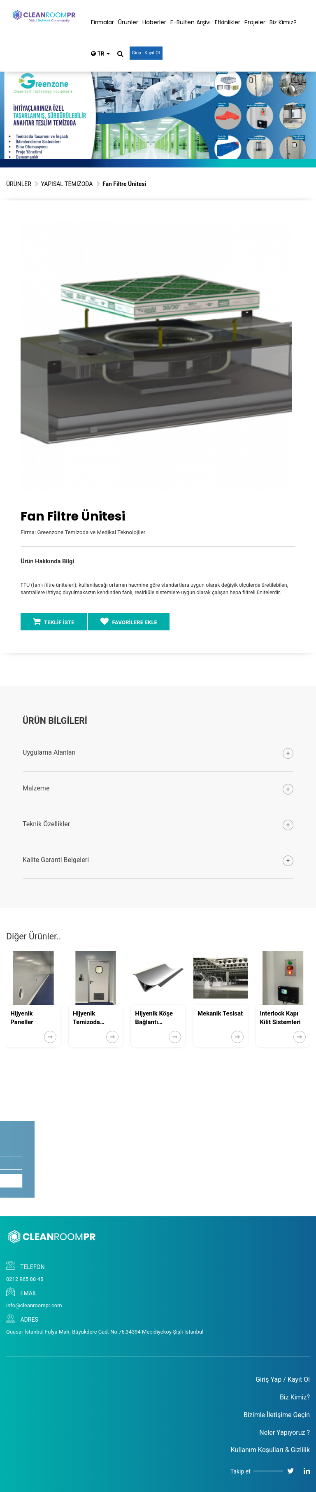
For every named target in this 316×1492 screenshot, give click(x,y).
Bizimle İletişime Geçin (277, 1415)
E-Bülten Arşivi (190, 22)
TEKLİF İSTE (53, 621)
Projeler (254, 22)
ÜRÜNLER (18, 184)
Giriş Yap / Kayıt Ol (283, 1379)
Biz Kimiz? (283, 22)
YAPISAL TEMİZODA (67, 184)
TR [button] (100, 53)
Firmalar (102, 22)
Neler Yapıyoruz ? (284, 1432)
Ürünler (128, 22)
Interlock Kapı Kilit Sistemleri (280, 1018)
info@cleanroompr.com (34, 1305)
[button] (284, 228)
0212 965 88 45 (24, 1279)
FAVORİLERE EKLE (128, 621)
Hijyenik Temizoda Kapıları (86, 1018)
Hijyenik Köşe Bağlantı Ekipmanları (154, 1018)
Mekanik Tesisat (220, 1013)
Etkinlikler (227, 22)
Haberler (154, 22)
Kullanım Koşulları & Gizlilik (270, 1450)
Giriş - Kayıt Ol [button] (146, 53)
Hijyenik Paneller (21, 1018)
